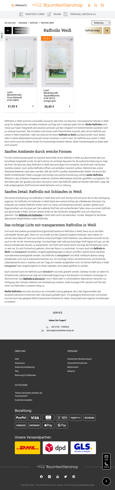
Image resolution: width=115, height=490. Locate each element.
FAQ (17, 371)
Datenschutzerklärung (24, 367)
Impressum (20, 363)
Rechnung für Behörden (25, 375)
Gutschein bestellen (23, 400)
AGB (17, 359)
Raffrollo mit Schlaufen (30, 215)
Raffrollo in (34, 278)
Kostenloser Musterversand (79, 359)
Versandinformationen (77, 363)
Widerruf (71, 371)
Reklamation (73, 367)
